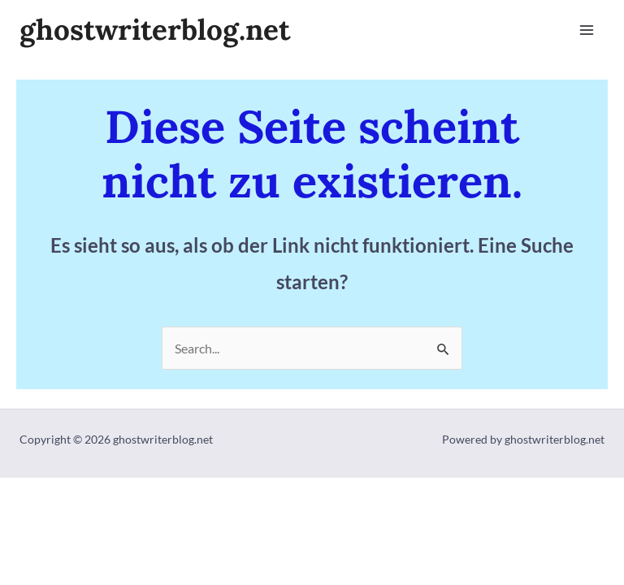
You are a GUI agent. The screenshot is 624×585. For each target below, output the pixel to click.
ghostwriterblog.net (155, 29)
